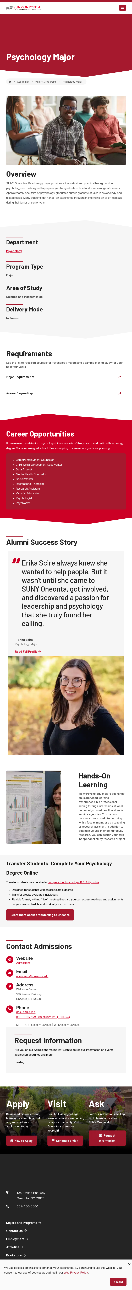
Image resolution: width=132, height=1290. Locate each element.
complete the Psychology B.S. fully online (73, 882)
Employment (17, 1239)
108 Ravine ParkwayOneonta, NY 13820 (31, 1195)
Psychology (14, 251)
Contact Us (17, 1231)
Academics (23, 81)
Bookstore (16, 1255)
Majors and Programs (24, 1223)
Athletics (15, 1247)
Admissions (23, 963)
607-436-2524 (25, 1012)
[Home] (10, 81)
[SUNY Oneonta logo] (23, 8)
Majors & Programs (45, 81)
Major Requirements (64, 376)
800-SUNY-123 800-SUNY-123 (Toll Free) (43, 1017)
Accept (118, 1281)
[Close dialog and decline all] (129, 1262)
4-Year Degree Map (64, 393)
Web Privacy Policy (76, 1272)
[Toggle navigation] (122, 8)
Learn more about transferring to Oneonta (40, 915)
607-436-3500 (27, 1206)
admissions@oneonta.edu (32, 976)
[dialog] (66, 1275)
